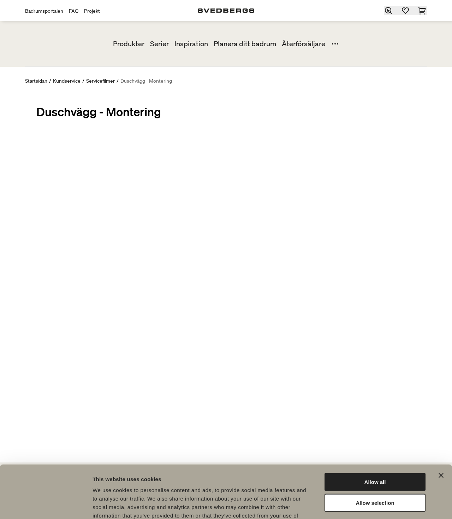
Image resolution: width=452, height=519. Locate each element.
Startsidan (36, 81)
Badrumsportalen (44, 11)
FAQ (73, 11)
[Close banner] (441, 427)
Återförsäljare (303, 44)
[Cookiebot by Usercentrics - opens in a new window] (46, 505)
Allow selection (375, 455)
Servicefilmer (100, 81)
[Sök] (389, 10)
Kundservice (67, 81)
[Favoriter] (406, 10)
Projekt (92, 11)
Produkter (128, 44)
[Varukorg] (422, 10)
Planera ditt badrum (245, 44)
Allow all (375, 434)
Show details (370, 505)
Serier (159, 44)
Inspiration (191, 44)
